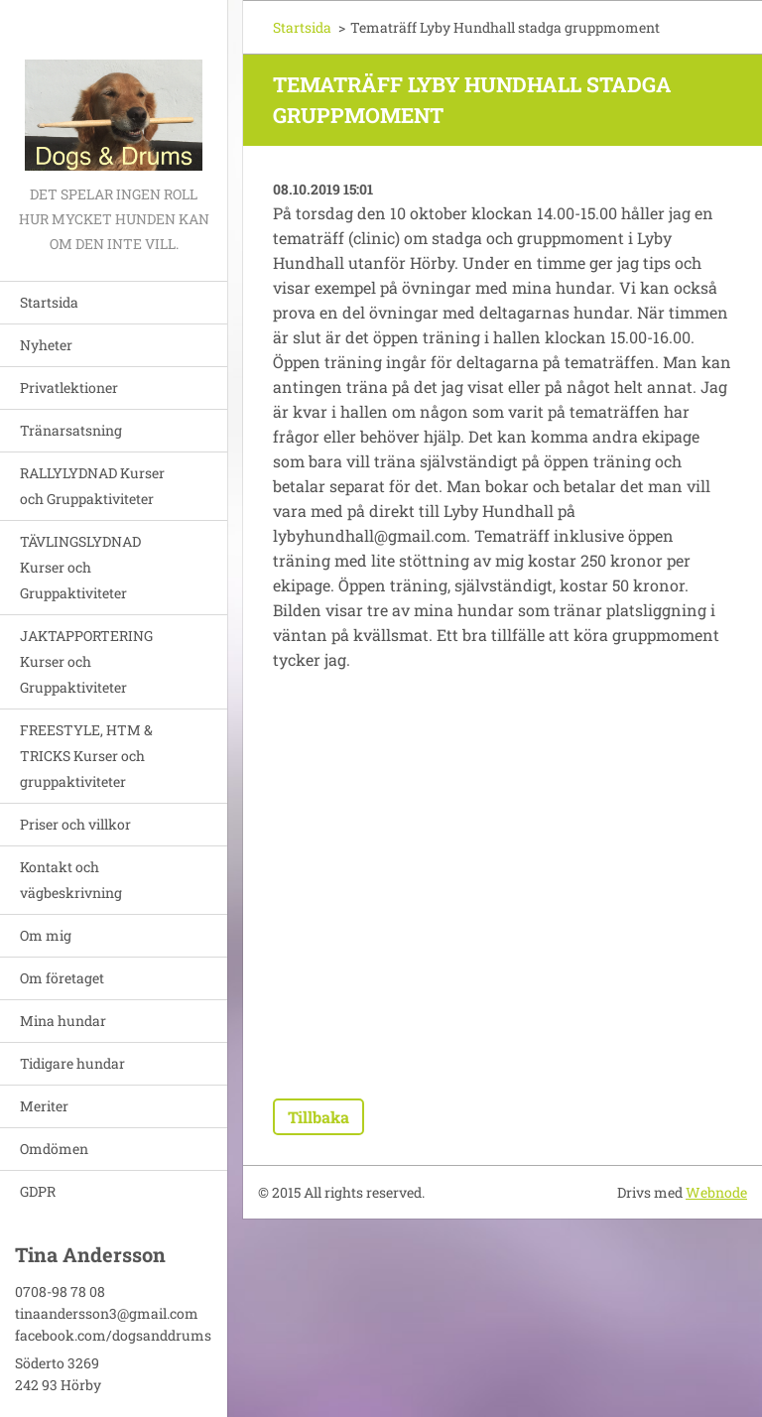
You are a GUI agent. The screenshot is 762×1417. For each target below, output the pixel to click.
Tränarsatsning (71, 430)
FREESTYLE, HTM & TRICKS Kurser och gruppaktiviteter (86, 755)
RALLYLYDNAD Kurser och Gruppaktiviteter (92, 485)
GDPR (38, 1191)
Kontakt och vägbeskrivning (71, 879)
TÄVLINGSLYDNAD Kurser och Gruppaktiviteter (80, 567)
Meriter (44, 1105)
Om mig (45, 935)
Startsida (49, 302)
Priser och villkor (75, 824)
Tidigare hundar (72, 1063)
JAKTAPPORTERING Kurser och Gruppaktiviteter (86, 661)
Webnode (716, 1192)
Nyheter (46, 344)
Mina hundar (63, 1020)
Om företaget (62, 977)
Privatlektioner (69, 387)
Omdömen (54, 1148)
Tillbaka (318, 1116)
